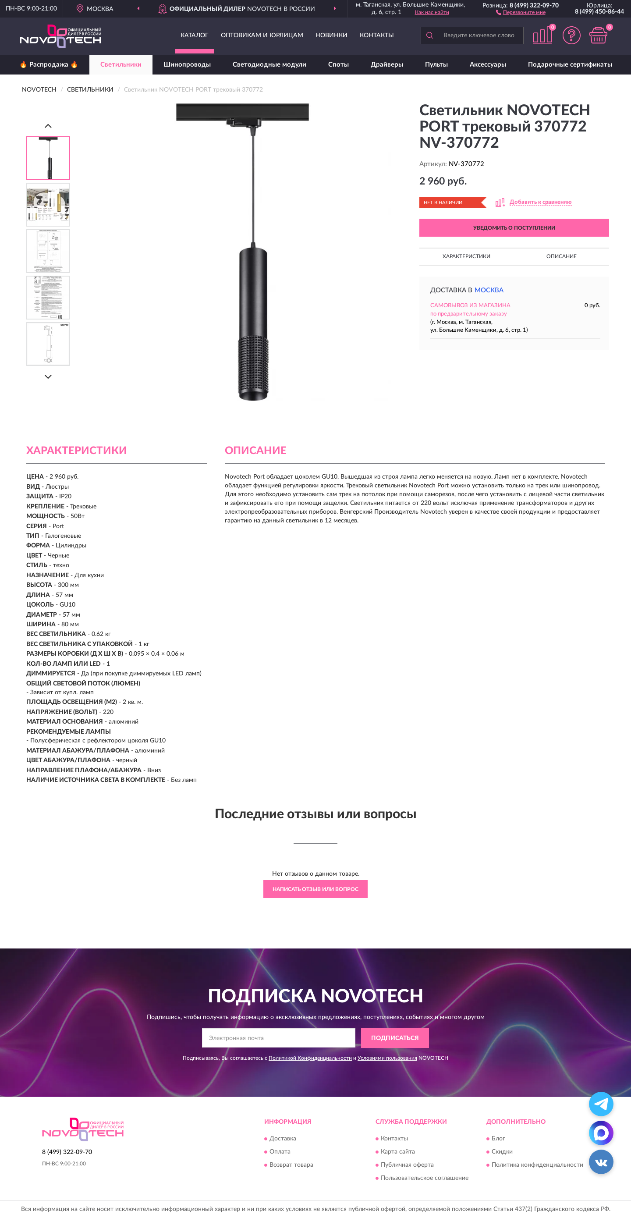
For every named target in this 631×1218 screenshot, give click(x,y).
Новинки (331, 35)
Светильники (121, 64)
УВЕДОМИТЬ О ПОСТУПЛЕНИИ (514, 228)
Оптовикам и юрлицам (262, 35)
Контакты (377, 35)
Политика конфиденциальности (537, 1165)
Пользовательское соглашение (424, 1178)
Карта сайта (398, 1152)
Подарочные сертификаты (570, 64)
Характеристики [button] (466, 256)
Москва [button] (489, 290)
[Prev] (48, 125)
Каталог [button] (195, 35)
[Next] (48, 376)
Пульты (436, 64)
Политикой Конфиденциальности (310, 1058)
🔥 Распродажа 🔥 (48, 64)
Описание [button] (561, 256)
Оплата (280, 1152)
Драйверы (387, 64)
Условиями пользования (387, 1058)
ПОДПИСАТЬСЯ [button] (395, 1038)
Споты (338, 64)
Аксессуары (488, 64)
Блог (498, 1139)
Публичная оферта (407, 1165)
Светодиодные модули (269, 64)
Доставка (282, 1139)
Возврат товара (291, 1165)
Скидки (502, 1152)
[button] (521, 11)
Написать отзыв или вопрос (315, 889)
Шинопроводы (187, 64)
